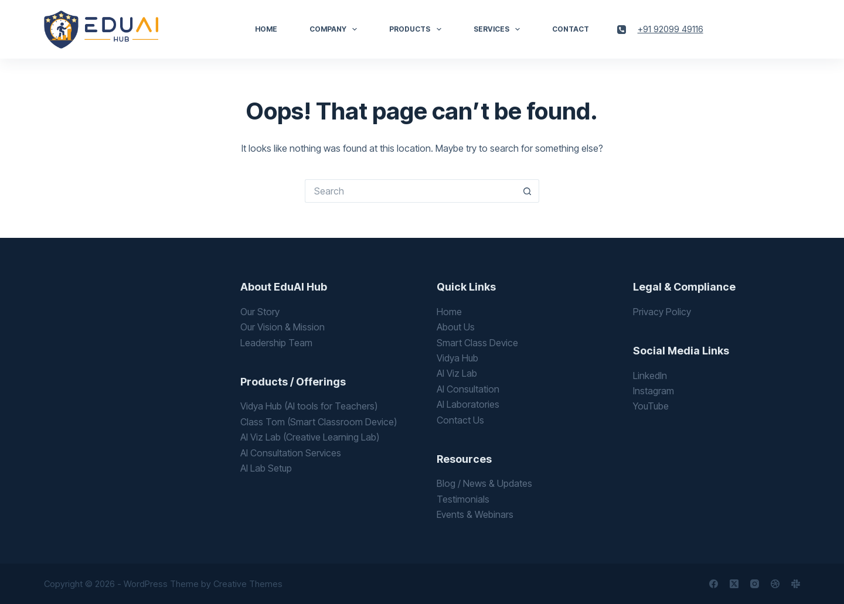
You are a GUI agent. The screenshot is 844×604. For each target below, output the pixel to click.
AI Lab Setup (266, 468)
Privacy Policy (662, 312)
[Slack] (795, 583)
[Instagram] (754, 583)
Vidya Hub (457, 358)
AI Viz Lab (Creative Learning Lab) (309, 437)
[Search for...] (410, 191)
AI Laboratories (468, 404)
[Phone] (621, 29)
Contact (570, 29)
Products (417, 29)
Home (266, 29)
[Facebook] (713, 583)
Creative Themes (248, 583)
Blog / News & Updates (484, 483)
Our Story (260, 312)
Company (335, 29)
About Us (456, 327)
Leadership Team (276, 343)
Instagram (653, 391)
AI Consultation (468, 389)
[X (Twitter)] (734, 583)
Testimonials (463, 499)
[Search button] (527, 191)
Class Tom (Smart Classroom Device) (318, 422)
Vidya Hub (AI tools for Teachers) (308, 406)
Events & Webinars (475, 514)
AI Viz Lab (457, 373)
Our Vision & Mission (282, 327)
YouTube (651, 406)
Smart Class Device (477, 343)
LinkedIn (650, 375)
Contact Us (460, 420)
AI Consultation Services (290, 453)
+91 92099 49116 (670, 29)
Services (499, 29)
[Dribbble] (775, 583)
